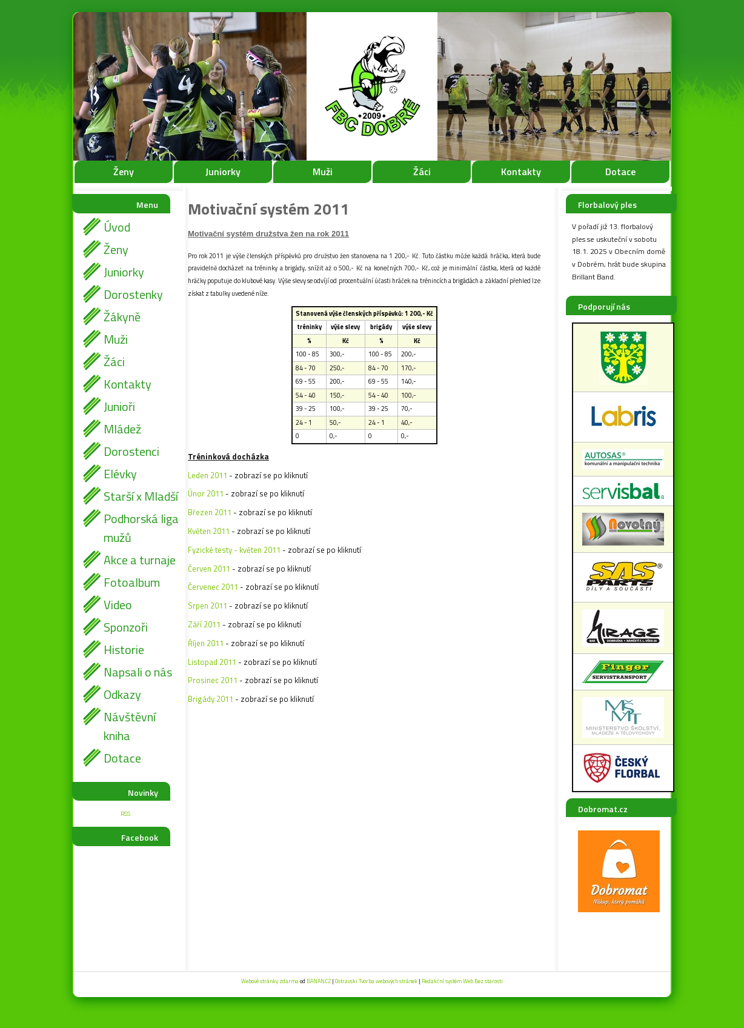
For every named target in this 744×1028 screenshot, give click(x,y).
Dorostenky (133, 294)
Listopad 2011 (212, 662)
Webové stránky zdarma (270, 981)
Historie (124, 649)
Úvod (117, 227)
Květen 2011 (209, 531)
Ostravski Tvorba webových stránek (376, 981)
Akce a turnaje (140, 559)
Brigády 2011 (210, 699)
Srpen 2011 (207, 605)
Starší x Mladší (141, 496)
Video (118, 604)
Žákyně (122, 316)
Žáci (422, 171)
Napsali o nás (138, 672)
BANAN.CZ (319, 981)
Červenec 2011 (213, 587)
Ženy (123, 171)
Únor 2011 (206, 493)
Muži (323, 171)
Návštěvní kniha (130, 726)
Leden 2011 (207, 475)
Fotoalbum (132, 582)
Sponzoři (126, 627)
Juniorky (223, 171)
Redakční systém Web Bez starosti (462, 981)
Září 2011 (204, 624)
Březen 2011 (209, 512)
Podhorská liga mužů (141, 528)
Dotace (620, 171)
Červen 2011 (209, 568)
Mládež (122, 428)
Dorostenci (131, 451)
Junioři (119, 406)
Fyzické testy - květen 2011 (234, 550)
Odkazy (122, 694)
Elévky (120, 473)
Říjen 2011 (206, 643)
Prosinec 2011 (212, 680)
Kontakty (521, 171)
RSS (125, 813)
